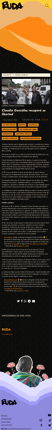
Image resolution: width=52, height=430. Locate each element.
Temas (4, 416)
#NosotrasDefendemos (30, 138)
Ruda (45, 119)
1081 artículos (7, 334)
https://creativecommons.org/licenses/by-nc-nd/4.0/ (16, 428)
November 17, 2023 (22, 291)
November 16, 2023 (22, 246)
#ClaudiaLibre (8, 237)
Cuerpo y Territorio (15, 75)
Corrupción (7, 134)
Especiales (5, 422)
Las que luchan (9, 125)
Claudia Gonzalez (10, 138)
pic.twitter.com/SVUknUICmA (13, 288)
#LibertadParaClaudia (10, 280)
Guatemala (33, 125)
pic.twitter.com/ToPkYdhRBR (38, 244)
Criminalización (9, 129)
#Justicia (14, 244)
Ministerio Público (23, 134)
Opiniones (6, 419)
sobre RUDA (6, 425)
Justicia (22, 125)
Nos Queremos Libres (28, 129)
